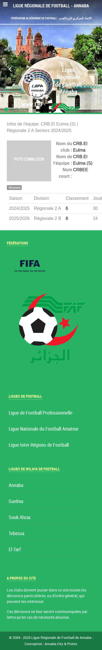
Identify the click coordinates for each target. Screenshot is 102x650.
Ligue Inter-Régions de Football (39, 445)
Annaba (16, 485)
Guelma (16, 501)
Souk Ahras (20, 517)
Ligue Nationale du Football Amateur (44, 429)
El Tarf (15, 550)
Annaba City (54, 644)
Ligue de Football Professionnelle (40, 413)
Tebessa (16, 533)
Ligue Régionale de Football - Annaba (51, 5)
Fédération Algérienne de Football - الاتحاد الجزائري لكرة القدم (51, 18)
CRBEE (80, 169)
